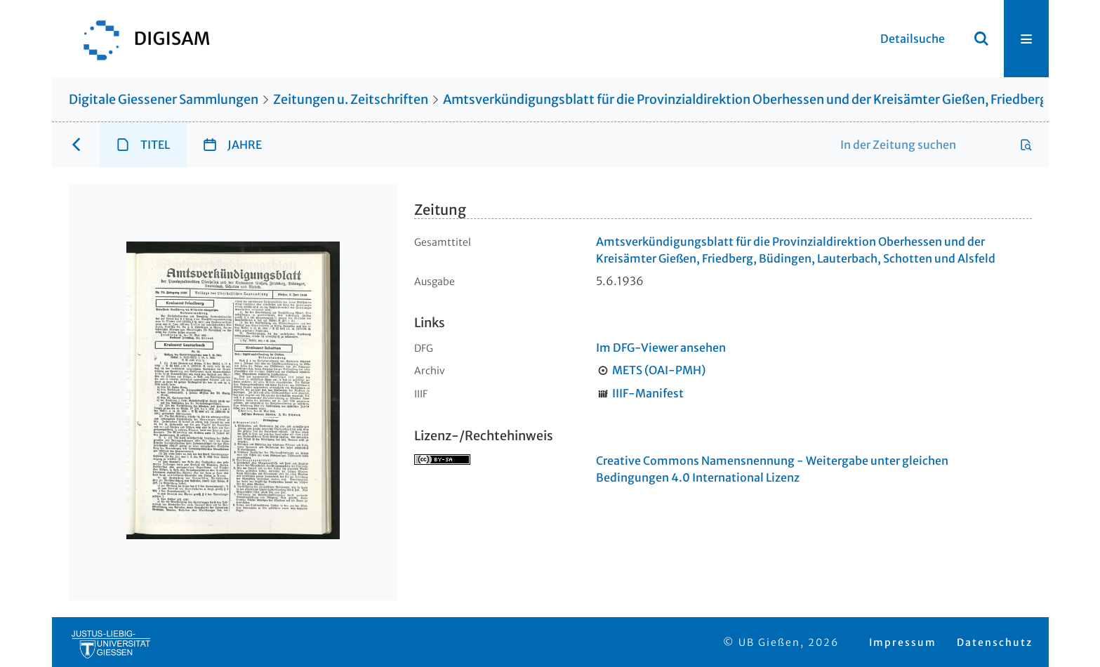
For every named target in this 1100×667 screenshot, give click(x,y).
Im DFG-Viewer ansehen (661, 348)
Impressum (902, 642)
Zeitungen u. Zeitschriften (350, 99)
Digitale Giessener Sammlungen (163, 99)
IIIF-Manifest (648, 393)
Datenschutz (995, 642)
